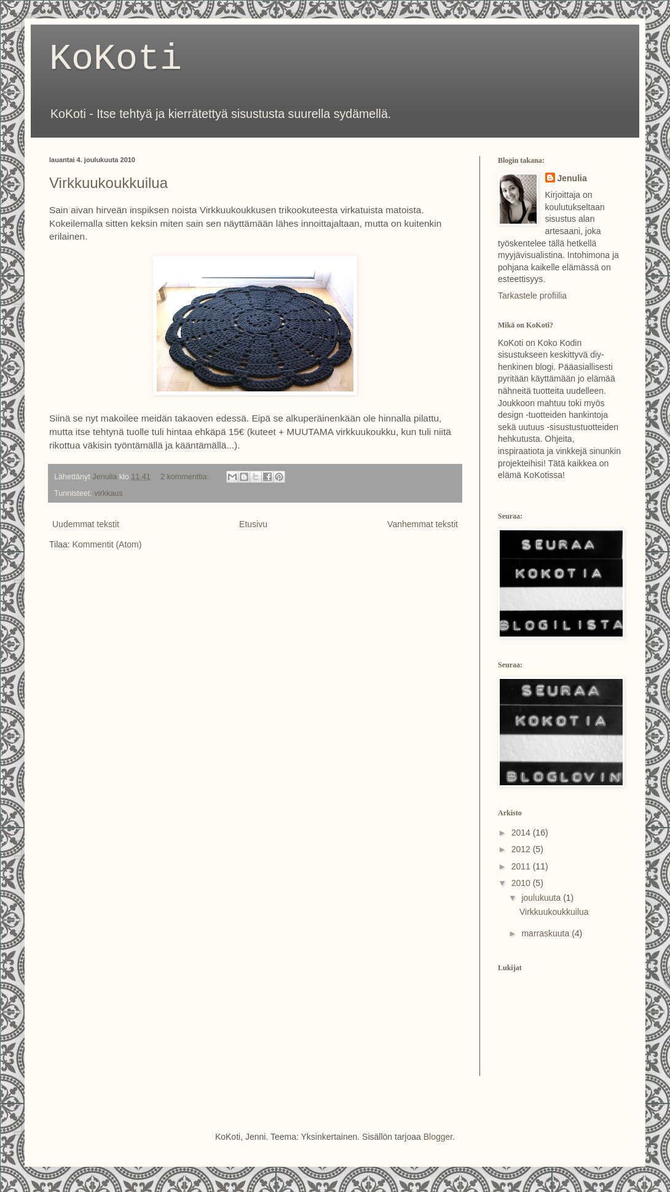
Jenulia (572, 178)
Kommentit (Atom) (107, 544)
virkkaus (108, 493)
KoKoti (115, 59)
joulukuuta (542, 898)
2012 (522, 849)
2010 (522, 883)
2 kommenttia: (185, 476)
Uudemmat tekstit (85, 524)
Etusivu (253, 524)
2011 (522, 866)
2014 (522, 832)
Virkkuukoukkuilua (108, 182)
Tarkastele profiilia (532, 295)
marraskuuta (546, 933)
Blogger (438, 1137)
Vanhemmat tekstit (422, 524)
